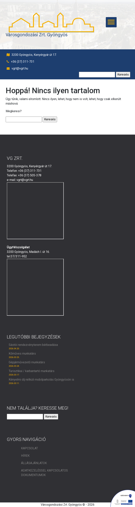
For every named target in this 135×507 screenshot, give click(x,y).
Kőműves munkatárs (22, 353)
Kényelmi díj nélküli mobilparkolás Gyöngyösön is (41, 379)
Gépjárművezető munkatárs (27, 362)
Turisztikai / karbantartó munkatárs (31, 371)
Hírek (25, 455)
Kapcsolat (29, 448)
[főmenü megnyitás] (106, 22)
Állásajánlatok (34, 463)
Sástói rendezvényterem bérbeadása (33, 345)
